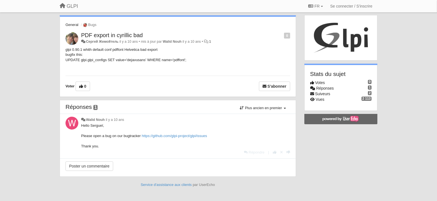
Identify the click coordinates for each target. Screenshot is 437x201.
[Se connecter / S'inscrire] (351, 6)
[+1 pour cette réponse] (274, 152)
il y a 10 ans (115, 120)
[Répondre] (254, 152)
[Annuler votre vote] (281, 152)
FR (315, 6)
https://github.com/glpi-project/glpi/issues (174, 136)
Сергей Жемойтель (102, 42)
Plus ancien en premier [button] (263, 108)
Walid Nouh (172, 42)
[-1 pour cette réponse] (288, 152)
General (71, 25)
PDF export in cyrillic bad (112, 35)
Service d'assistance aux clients (166, 185)
